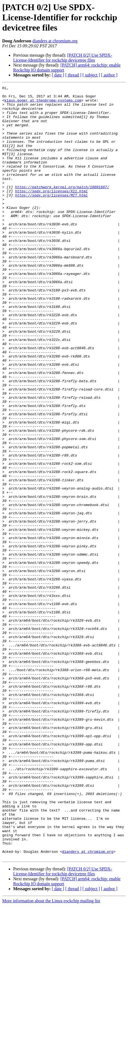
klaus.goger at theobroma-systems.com (42, 103)
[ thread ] (73, 75)
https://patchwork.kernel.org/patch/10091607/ (62, 207)
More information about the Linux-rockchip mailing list (51, 1055)
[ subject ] (91, 75)
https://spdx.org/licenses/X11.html (51, 212)
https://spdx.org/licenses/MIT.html (51, 217)
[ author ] (109, 75)
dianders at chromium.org (55, 41)
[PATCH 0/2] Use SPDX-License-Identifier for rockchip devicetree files (62, 57)
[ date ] (58, 75)
